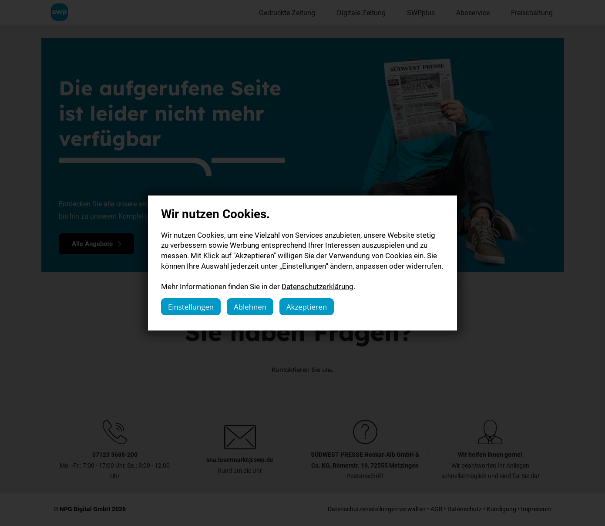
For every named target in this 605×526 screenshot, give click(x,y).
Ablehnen (250, 307)
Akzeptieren (306, 307)
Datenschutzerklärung (317, 286)
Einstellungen (191, 307)
